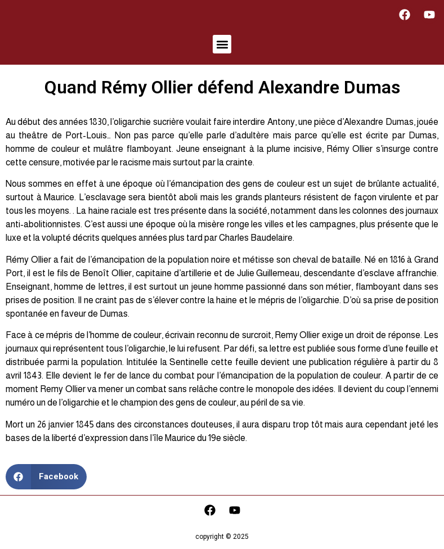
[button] (222, 44)
